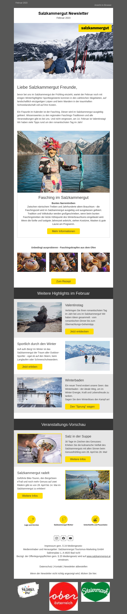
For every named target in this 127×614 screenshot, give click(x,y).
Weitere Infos (78, 459)
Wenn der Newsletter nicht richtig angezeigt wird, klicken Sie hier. (63, 573)
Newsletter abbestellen (75, 566)
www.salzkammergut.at (98, 556)
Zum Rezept (63, 281)
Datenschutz (46, 566)
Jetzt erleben (29, 366)
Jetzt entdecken (79, 331)
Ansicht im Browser (102, 5)
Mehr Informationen (63, 231)
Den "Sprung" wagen (82, 406)
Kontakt (58, 566)
